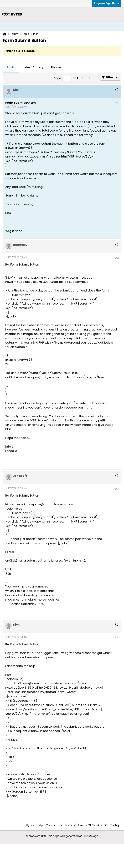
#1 (117, 102)
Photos (56, 67)
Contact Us (54, 825)
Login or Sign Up (106, 3)
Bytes (30, 825)
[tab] (11, 67)
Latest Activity (33, 67)
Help (40, 825)
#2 (117, 257)
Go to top (112, 825)
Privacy (70, 825)
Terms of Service (90, 825)
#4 (117, 637)
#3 (117, 488)
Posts (11, 67)
